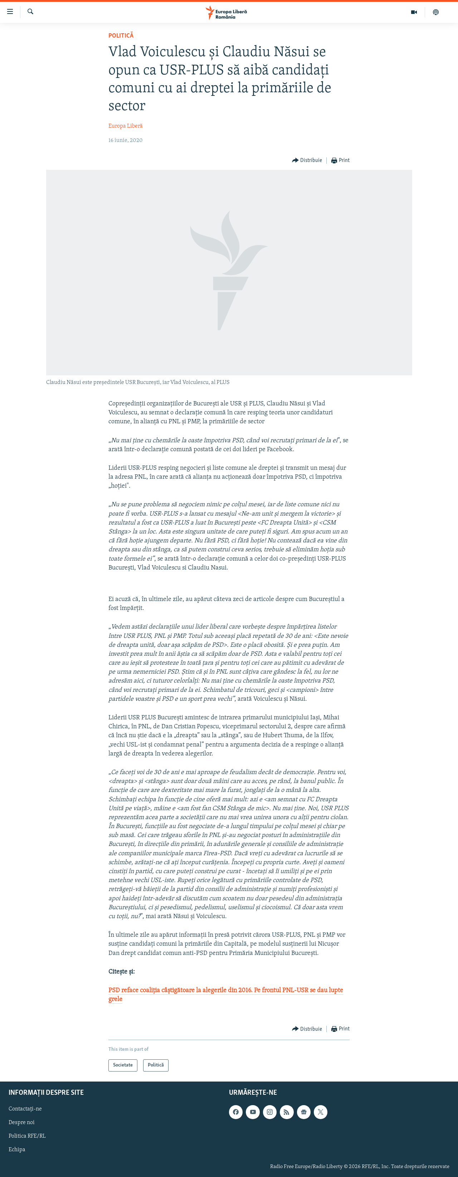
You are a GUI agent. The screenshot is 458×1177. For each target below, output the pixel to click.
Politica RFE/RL (27, 1136)
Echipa (17, 1150)
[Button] (307, 161)
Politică (120, 36)
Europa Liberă (125, 126)
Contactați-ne (25, 1109)
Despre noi (22, 1123)
